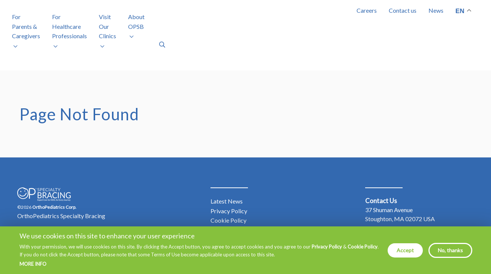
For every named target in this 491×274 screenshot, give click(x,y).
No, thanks (450, 250)
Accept (405, 250)
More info (32, 264)
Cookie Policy (363, 247)
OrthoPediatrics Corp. (54, 183)
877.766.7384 (403, 215)
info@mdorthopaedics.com (418, 224)
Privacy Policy (327, 247)
